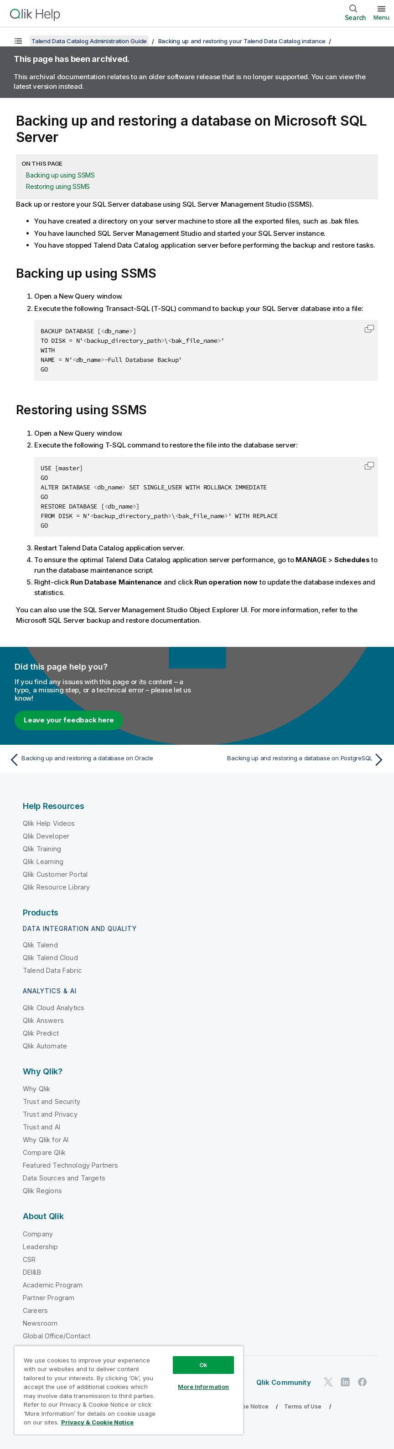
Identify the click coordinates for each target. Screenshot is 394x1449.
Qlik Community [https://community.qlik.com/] (283, 1382)
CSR (29, 1259)
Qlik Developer (46, 836)
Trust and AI (41, 1127)
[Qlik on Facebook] (362, 1382)
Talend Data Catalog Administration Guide (89, 41)
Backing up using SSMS (60, 175)
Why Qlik (36, 1089)
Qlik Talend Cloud (50, 957)
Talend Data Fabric (52, 970)
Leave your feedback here (69, 720)
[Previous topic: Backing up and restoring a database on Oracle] (100, 760)
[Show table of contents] (18, 41)
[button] (369, 329)
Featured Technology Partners (70, 1165)
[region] (129, 1390)
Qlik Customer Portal (55, 874)
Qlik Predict (41, 1033)
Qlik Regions (42, 1191)
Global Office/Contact (56, 1336)
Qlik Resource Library (56, 887)
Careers (35, 1310)
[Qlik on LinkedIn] (345, 1382)
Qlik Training (42, 849)
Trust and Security (51, 1101)
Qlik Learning (43, 861)
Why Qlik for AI (45, 1140)
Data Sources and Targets (64, 1178)
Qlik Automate (45, 1046)
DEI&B (32, 1272)
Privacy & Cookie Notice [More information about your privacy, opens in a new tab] (97, 1422)
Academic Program (53, 1285)
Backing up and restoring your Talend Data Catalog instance (242, 41)
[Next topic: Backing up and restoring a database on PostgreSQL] (294, 760)
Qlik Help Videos (49, 823)
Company (38, 1234)
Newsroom (40, 1323)
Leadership (40, 1247)
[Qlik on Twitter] (328, 1382)
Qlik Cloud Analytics (53, 1008)
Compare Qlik (44, 1152)
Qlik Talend (40, 945)
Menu (381, 17)
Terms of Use (303, 1406)
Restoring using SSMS (58, 186)
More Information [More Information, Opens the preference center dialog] (203, 1386)
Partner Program (48, 1298)
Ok (203, 1364)
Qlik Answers (43, 1020)
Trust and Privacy (50, 1114)
